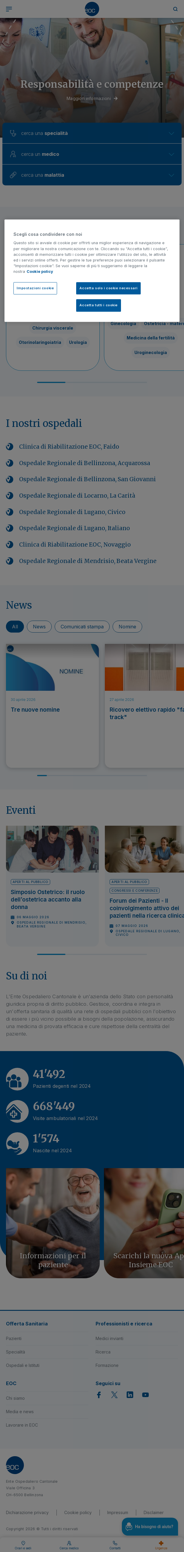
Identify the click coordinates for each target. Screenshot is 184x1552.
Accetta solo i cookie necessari (108, 288)
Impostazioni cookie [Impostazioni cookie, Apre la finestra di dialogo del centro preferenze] (35, 288)
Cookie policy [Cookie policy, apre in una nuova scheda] (40, 272)
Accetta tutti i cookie (98, 305)
